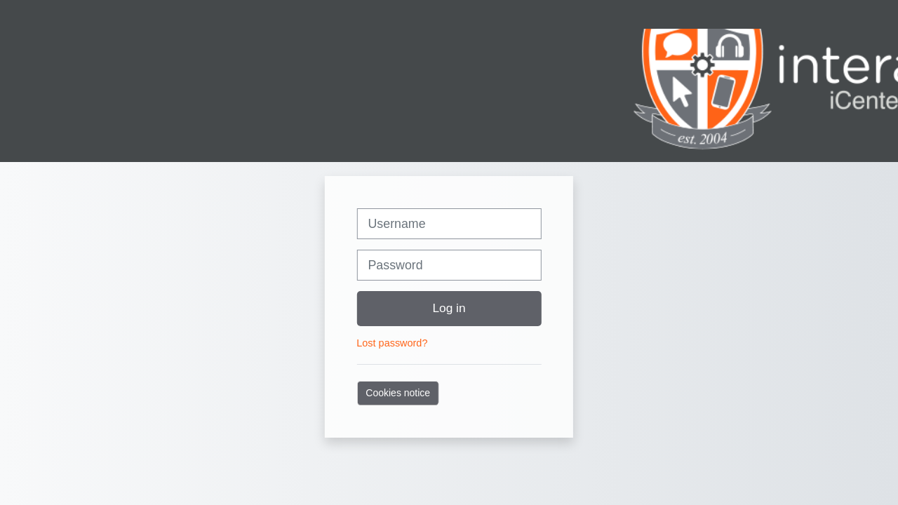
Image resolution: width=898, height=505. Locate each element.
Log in (448, 308)
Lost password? (391, 343)
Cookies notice (398, 392)
